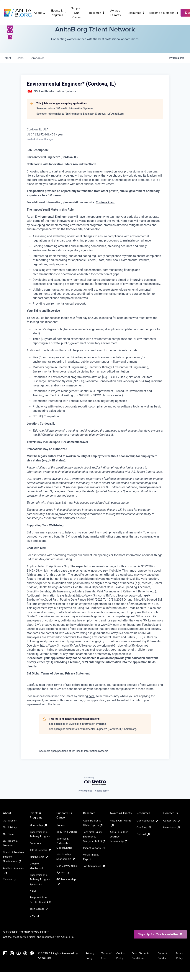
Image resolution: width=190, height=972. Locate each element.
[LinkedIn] (10, 37)
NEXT (33, 891)
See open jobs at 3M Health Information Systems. (65, 108)
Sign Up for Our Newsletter (160, 934)
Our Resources (148, 820)
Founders (35, 843)
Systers (63, 872)
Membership (39, 857)
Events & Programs (58, 12)
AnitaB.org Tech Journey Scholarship (119, 836)
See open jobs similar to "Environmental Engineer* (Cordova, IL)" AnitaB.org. (80, 113)
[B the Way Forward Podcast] (32, 953)
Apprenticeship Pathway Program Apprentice (40, 879)
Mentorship (39, 825)
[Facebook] (10, 29)
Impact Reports (94, 848)
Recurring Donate (66, 832)
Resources (136, 13)
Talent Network (41, 850)
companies (37, 58)
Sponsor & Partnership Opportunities (64, 843)
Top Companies (94, 866)
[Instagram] (12, 953)
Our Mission (10, 820)
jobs (20, 58)
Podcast (143, 834)
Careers (10, 879)
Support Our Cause (78, 12)
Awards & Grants (116, 12)
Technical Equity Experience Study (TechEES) (94, 836)
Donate (60, 825)
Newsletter (172, 827)
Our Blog (144, 827)
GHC (35, 915)
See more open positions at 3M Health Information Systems (73, 750)
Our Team (8, 834)
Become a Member (163, 13)
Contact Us (172, 820)
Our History (10, 827)
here (91, 696)
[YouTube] (18, 953)
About (40, 13)
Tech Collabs (39, 909)
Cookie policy (102, 790)
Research (97, 13)
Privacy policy (85, 790)
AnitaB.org (45, 958)
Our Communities (66, 866)
